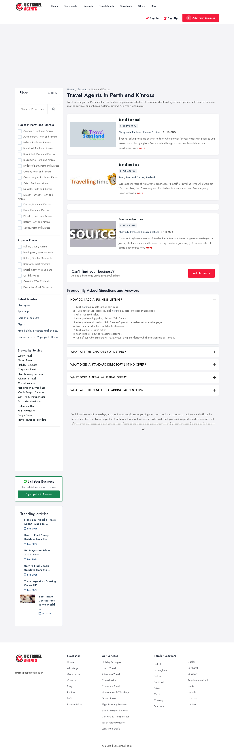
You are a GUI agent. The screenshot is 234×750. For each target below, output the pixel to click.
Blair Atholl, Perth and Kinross (39, 154)
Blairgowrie (125, 132)
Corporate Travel (27, 369)
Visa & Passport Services (31, 392)
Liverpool (192, 698)
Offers (141, 6)
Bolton (157, 676)
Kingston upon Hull (198, 680)
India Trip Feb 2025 (28, 318)
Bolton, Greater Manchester (38, 258)
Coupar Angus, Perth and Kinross (41, 177)
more (142, 148)
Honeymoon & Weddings (31, 388)
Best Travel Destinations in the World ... (47, 603)
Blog (154, 6)
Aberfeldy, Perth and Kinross (38, 131)
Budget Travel (25, 415)
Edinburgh (193, 668)
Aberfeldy (124, 270)
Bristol (157, 688)
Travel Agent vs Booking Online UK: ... (40, 583)
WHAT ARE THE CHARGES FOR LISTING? (98, 390)
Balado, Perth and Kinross (37, 142)
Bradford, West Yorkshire (36, 264)
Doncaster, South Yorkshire (37, 287)
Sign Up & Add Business (39, 494)
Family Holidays (26, 410)
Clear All (53, 93)
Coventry (158, 700)
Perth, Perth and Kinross (36, 210)
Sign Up (171, 18)
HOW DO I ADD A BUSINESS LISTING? (96, 338)
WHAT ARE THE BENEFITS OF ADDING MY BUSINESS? (106, 428)
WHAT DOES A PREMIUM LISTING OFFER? (98, 415)
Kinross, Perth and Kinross (37, 204)
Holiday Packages (27, 365)
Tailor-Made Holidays (29, 401)
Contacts (88, 6)
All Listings (72, 668)
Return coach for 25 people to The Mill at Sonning (39, 337)
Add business (201, 311)
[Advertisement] (117, 60)
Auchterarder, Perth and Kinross (40, 136)
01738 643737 (127, 171)
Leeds (191, 686)
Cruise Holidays (26, 383)
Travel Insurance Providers (32, 420)
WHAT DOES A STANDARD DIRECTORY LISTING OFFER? (108, 403)
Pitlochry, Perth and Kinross (37, 216)
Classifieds (126, 6)
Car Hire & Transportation (32, 397)
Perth (121, 177)
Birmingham (160, 670)
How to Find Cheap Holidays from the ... (37, 537)
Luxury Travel (25, 356)
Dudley (191, 662)
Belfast (157, 664)
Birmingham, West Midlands (38, 252)
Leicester (192, 692)
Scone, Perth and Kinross (36, 228)
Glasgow (192, 674)
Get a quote (70, 6)
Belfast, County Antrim (35, 246)
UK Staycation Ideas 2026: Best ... (37, 552)
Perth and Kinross (141, 132)
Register (71, 692)
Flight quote (24, 305)
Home (54, 6)
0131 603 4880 (128, 125)
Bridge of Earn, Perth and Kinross (41, 166)
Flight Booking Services (30, 374)
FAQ (69, 698)
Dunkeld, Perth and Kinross (37, 189)
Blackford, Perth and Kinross (38, 148)
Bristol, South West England (37, 270)
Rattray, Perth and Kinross (36, 222)
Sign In (152, 18)
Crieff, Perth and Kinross (36, 183)
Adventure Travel (27, 378)
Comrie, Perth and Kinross (37, 171)
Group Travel (25, 360)
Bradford (159, 682)
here (84, 345)
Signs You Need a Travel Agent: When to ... (40, 522)
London (192, 704)
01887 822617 (127, 263)
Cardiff (157, 694)
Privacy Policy (74, 704)
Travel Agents (106, 6)
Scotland (156, 132)
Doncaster (159, 706)
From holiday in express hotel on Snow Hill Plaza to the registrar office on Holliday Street (39, 330)
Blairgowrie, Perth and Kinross (39, 160)
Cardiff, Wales (31, 275)
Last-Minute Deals (27, 406)
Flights (21, 324)
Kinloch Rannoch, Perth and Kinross (35, 197)
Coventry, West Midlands (36, 281)
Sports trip (23, 311)
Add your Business (200, 17)
